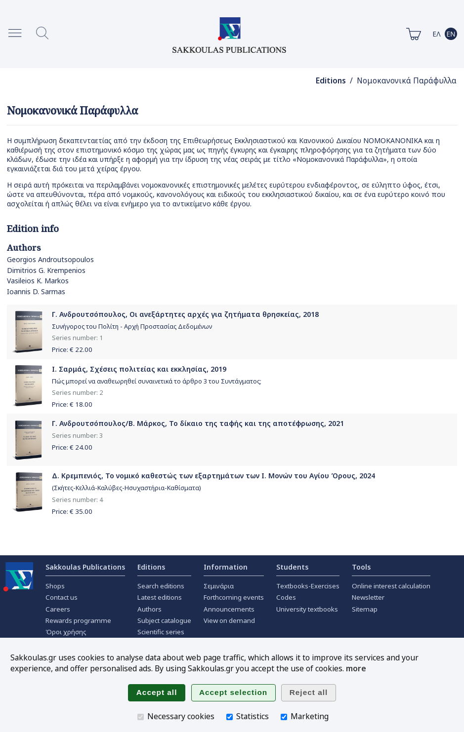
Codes (286, 597)
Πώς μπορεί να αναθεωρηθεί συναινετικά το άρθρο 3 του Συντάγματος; (156, 381)
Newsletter (368, 597)
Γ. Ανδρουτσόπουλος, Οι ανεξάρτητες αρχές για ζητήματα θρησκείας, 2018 (185, 314)
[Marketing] (284, 717)
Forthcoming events (234, 597)
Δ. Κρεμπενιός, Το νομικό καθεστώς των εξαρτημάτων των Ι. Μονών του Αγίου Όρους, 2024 (213, 475)
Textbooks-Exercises (307, 585)
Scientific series (160, 631)
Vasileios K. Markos (38, 280)
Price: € (72, 349)
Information (226, 567)
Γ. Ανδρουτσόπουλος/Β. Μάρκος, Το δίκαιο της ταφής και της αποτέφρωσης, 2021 (198, 423)
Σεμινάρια (219, 585)
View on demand (229, 620)
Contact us (61, 597)
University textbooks (307, 609)
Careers (57, 609)
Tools (361, 567)
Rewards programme (78, 620)
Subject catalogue (164, 620)
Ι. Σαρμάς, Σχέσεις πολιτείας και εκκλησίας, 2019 (139, 369)
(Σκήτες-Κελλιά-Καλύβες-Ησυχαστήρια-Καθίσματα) (126, 488)
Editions (331, 81)
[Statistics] (229, 717)
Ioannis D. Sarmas (36, 291)
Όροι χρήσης (65, 631)
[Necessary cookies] (140, 717)
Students (292, 567)
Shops (55, 585)
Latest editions (159, 597)
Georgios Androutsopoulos (50, 259)
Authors (149, 609)
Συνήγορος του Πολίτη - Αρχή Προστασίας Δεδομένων (132, 326)
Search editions (160, 585)
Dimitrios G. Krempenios (46, 270)
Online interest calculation (391, 585)
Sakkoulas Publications (85, 567)
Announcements (229, 609)
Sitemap (365, 609)
